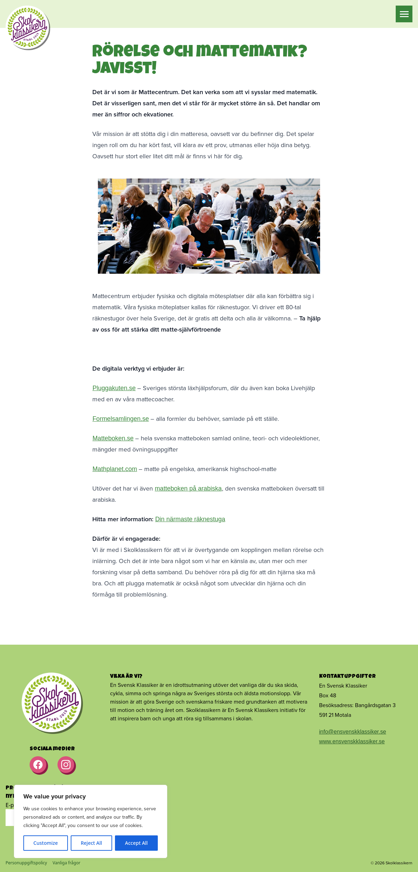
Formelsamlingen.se (120, 418)
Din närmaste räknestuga (190, 519)
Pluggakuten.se (114, 388)
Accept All (136, 843)
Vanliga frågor (66, 863)
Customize (45, 843)
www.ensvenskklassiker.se (352, 741)
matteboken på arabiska (188, 488)
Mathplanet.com (114, 468)
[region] (90, 821)
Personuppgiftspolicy (26, 863)
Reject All (91, 843)
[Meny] (404, 14)
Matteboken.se (112, 438)
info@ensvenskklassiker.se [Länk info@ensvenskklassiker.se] (352, 732)
